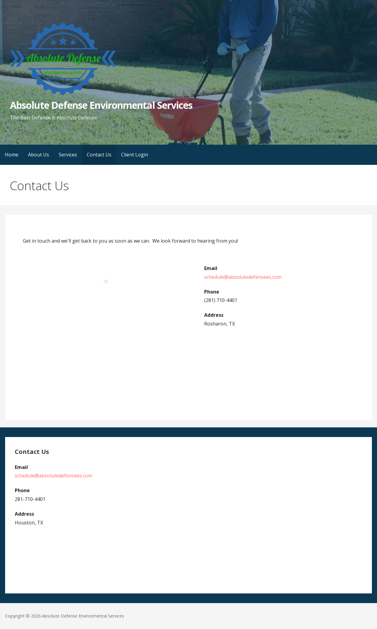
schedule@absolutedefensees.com (243, 277)
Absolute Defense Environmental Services (101, 105)
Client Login (134, 154)
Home (11, 154)
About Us (38, 154)
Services (68, 154)
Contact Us (99, 154)
